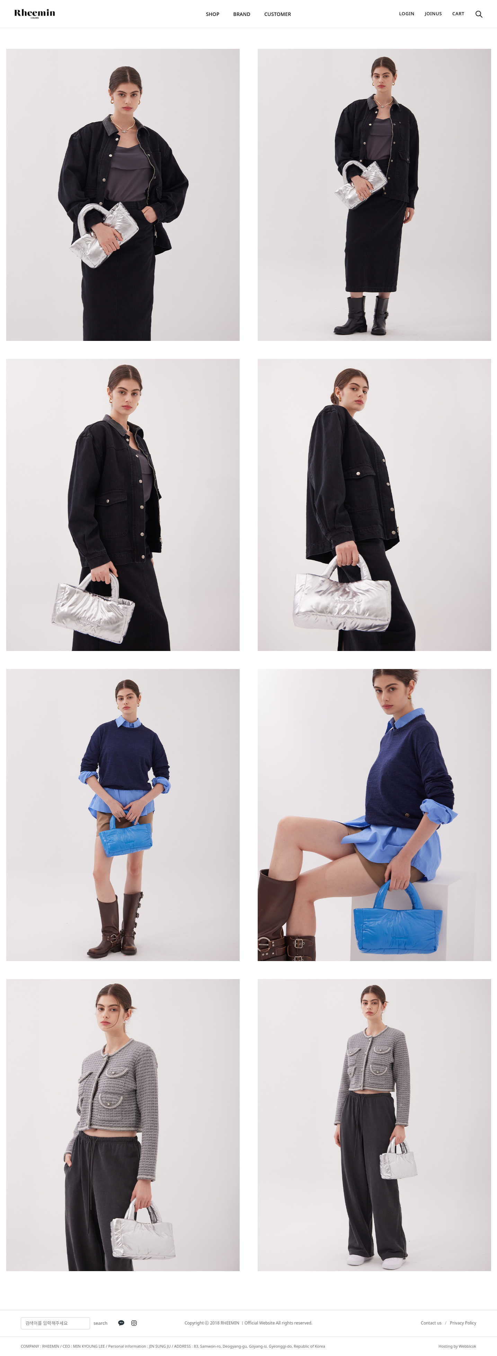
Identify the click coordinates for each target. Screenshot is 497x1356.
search (100, 1323)
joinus (433, 13)
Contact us (431, 1323)
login (407, 13)
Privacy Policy (463, 1323)
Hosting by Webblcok (457, 1346)
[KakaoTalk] (121, 1323)
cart (458, 13)
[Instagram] (134, 1323)
